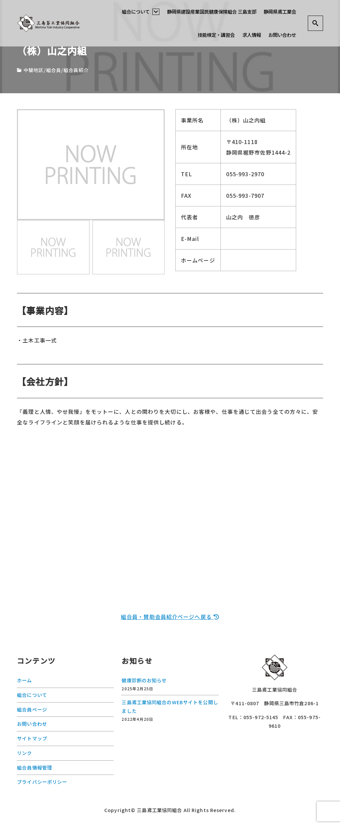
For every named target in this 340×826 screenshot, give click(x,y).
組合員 (53, 69)
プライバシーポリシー (42, 781)
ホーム (24, 679)
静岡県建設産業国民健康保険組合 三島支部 (211, 11)
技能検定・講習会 (216, 34)
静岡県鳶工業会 (280, 11)
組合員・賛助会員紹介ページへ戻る (170, 617)
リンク (24, 752)
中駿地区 (33, 69)
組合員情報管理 (34, 767)
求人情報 (251, 34)
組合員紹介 (76, 69)
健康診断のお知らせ (144, 679)
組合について (140, 11)
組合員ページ (32, 709)
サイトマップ (32, 737)
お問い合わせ (282, 34)
